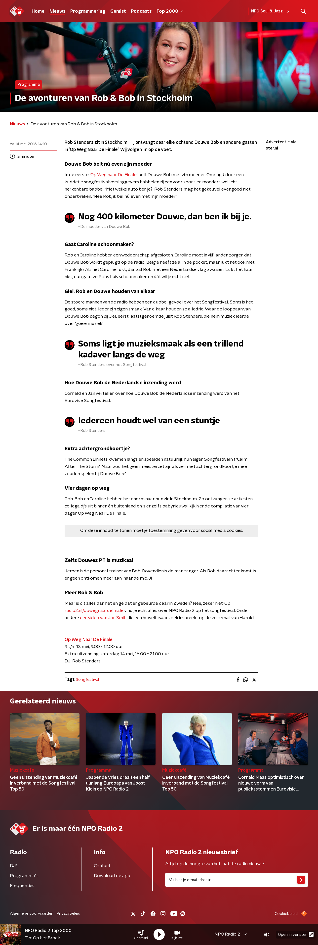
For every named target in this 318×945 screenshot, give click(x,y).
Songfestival (87, 680)
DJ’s (14, 866)
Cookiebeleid (286, 914)
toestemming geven (169, 530)
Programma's (24, 876)
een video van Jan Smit (103, 618)
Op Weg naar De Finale (113, 175)
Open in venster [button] (296, 934)
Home (38, 11)
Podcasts (141, 11)
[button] (141, 935)
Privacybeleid (68, 913)
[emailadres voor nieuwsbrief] (236, 880)
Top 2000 (170, 11)
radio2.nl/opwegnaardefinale (94, 610)
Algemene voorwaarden (31, 913)
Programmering (87, 11)
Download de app (112, 876)
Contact (102, 866)
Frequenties (22, 886)
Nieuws (57, 11)
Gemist (118, 11)
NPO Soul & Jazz (271, 11)
